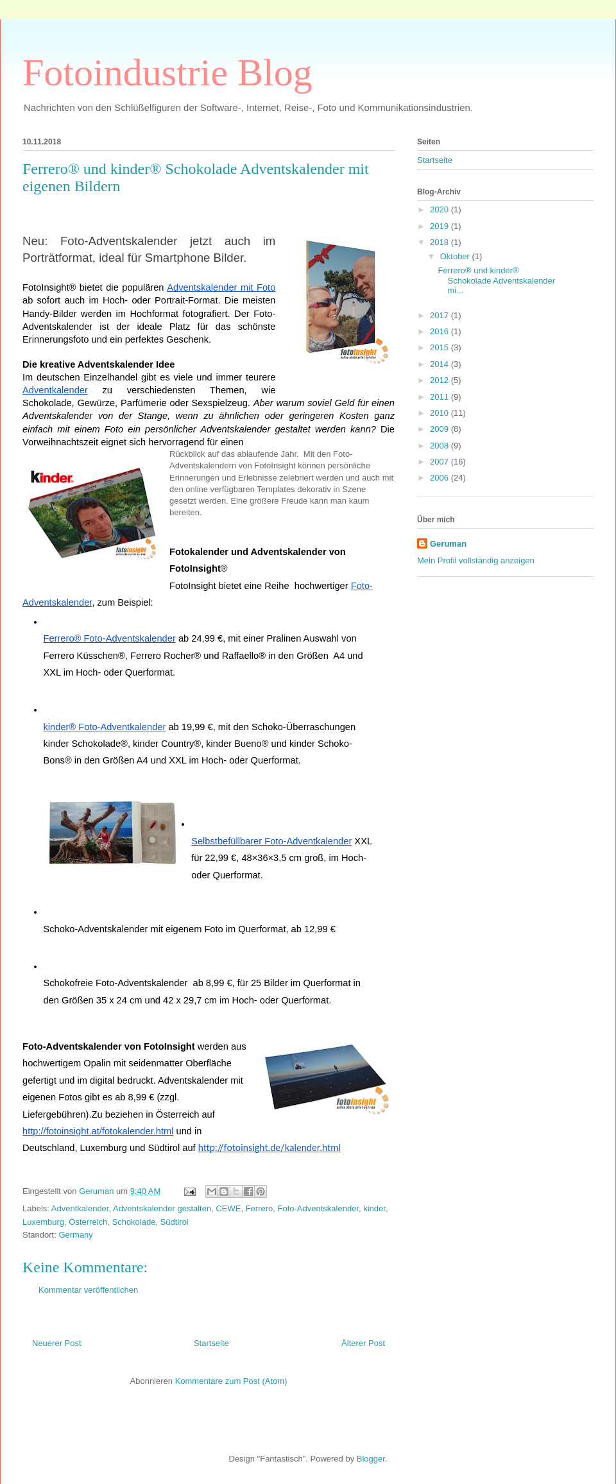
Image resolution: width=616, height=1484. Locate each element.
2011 (440, 397)
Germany (75, 1235)
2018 (440, 242)
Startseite (211, 1343)
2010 (440, 413)
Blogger (371, 1458)
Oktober (456, 256)
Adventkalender (80, 1208)
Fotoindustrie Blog (167, 72)
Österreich (88, 1222)
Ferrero (259, 1208)
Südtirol (174, 1222)
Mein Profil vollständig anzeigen (476, 560)
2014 (440, 364)
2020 (440, 209)
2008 (440, 445)
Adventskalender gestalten (162, 1208)
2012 (440, 380)
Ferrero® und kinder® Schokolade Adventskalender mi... (496, 280)
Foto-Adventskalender (318, 1208)
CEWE (228, 1208)
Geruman (448, 544)
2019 (440, 226)
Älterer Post (363, 1343)
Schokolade (133, 1222)
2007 (440, 461)
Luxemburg (43, 1222)
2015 (440, 347)
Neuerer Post (56, 1343)
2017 (440, 315)
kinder (374, 1208)
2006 (440, 477)
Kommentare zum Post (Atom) (231, 1381)
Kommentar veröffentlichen (88, 1290)
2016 (440, 331)
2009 (440, 429)
